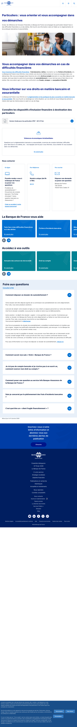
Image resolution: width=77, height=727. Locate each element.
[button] (38, 121)
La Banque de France (38, 469)
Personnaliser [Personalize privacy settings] (58, 716)
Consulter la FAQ (8, 288)
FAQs (38, 511)
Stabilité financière (38, 477)
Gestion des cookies (57, 521)
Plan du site (67, 521)
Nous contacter (38, 496)
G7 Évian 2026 (38, 466)
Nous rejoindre (38, 490)
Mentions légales (9, 521)
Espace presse (38, 501)
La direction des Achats (38, 503)
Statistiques (38, 484)
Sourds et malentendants (38, 498)
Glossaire (38, 508)
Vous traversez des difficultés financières (15, 72)
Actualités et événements (38, 486)
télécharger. (27, 321)
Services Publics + (38, 506)
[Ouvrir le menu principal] (2, 3)
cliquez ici (60, 342)
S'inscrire (39, 444)
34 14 (32, 184)
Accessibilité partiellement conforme (24, 521)
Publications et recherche (38, 481)
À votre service (38, 472)
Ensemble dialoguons (38, 463)
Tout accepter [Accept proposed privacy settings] (59, 711)
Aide (36, 521)
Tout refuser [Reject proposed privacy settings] (70, 711)
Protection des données (44, 521)
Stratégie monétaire (38, 475)
